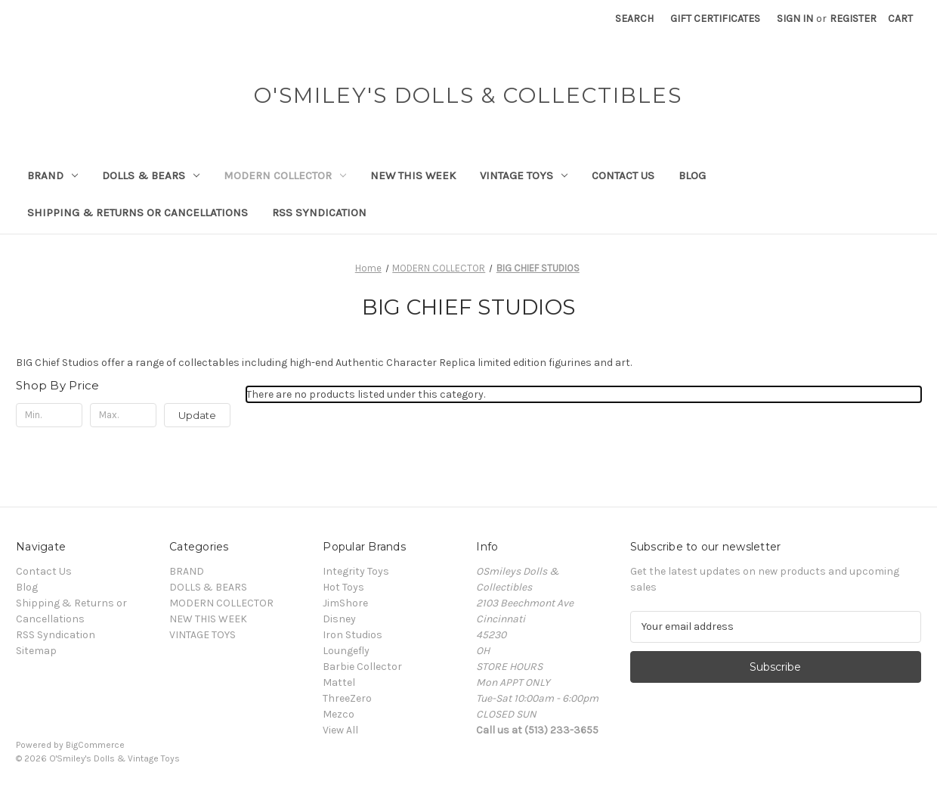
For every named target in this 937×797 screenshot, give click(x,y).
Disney (339, 618)
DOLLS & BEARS (150, 175)
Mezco (338, 714)
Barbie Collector (362, 666)
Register (853, 18)
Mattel (339, 682)
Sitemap (36, 650)
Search (634, 18)
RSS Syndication (319, 212)
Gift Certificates (715, 18)
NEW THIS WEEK (413, 175)
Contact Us (623, 175)
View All (340, 730)
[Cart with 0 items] (900, 18)
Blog (692, 175)
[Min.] (49, 415)
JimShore (345, 603)
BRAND (52, 175)
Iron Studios (352, 634)
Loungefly (346, 650)
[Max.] (123, 415)
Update (197, 415)
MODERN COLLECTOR (285, 175)
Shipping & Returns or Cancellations (137, 212)
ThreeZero (347, 698)
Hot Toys (343, 587)
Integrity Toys (356, 571)
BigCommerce (95, 745)
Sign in (795, 18)
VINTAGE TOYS (523, 175)
